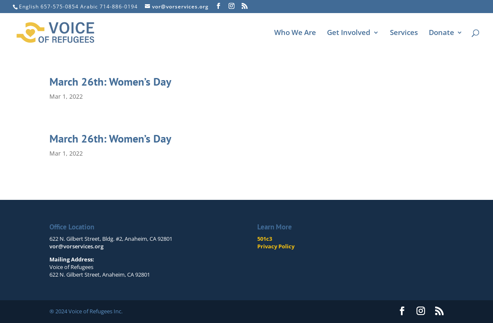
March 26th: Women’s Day (110, 82)
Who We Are (295, 33)
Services (404, 33)
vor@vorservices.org (76, 246)
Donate (441, 33)
